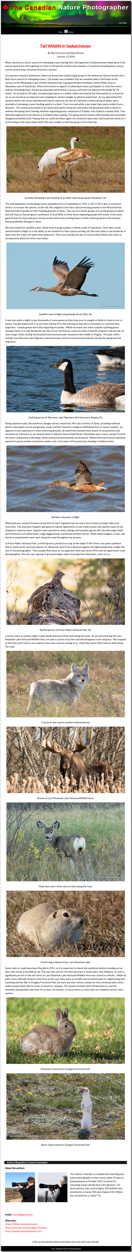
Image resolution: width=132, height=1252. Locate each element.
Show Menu (66, 30)
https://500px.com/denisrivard (21, 1224)
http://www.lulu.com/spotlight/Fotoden (26, 1227)
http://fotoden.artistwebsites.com (23, 1231)
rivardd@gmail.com (22, 1214)
